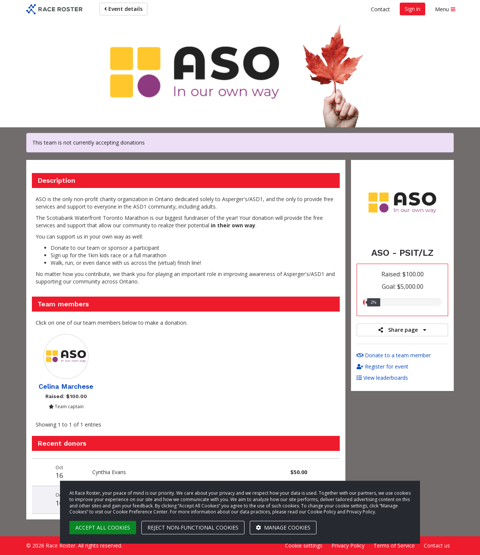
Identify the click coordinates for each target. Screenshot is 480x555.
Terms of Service (394, 545)
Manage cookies (283, 527)
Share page (402, 329)
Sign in (412, 8)
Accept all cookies (102, 527)
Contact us (437, 545)
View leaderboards (382, 377)
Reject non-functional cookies (192, 527)
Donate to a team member (394, 355)
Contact (380, 9)
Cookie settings (303, 545)
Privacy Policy (348, 545)
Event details (123, 8)
